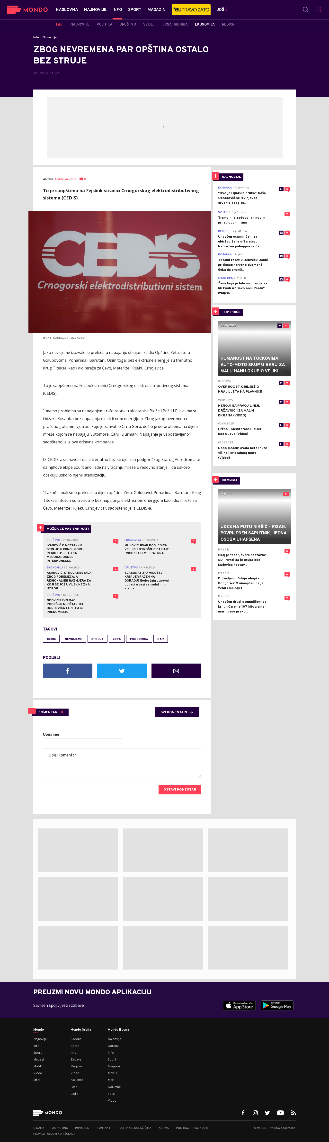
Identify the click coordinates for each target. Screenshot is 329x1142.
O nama (38, 1128)
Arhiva (164, 1128)
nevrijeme (73, 639)
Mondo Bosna (118, 1030)
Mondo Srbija (81, 1030)
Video (37, 1073)
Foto (74, 1087)
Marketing (60, 1128)
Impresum (82, 1128)
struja (97, 639)
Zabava (76, 1060)
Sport (37, 1053)
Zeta (117, 639)
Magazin (39, 1060)
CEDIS (51, 639)
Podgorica (139, 639)
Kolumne (77, 1080)
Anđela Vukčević (65, 179)
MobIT (38, 1066)
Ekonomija (50, 37)
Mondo (38, 1030)
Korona (76, 1039)
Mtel (36, 1080)
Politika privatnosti (192, 1128)
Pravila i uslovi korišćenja (54, 1134)
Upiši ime (51, 734)
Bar (160, 639)
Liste (74, 1094)
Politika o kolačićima (134, 1128)
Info (36, 37)
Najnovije (40, 1039)
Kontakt (103, 1128)
